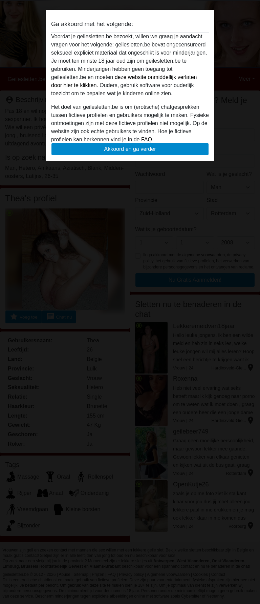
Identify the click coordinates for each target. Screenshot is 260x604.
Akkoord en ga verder (130, 149)
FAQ (146, 139)
